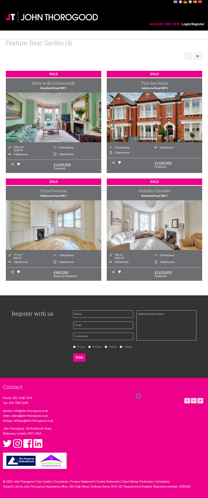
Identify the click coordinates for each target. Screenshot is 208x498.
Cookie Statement (108, 481)
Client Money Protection (137, 481)
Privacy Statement (82, 481)
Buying (80, 346)
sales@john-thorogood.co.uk (29, 416)
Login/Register (193, 24)
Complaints (162, 481)
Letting (127, 346)
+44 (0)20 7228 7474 (164, 24)
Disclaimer (61, 481)
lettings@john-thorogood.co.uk (33, 420)
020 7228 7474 (22, 398)
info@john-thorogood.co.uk (31, 411)
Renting (95, 346)
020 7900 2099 (18, 403)
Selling (112, 346)
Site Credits (44, 481)
